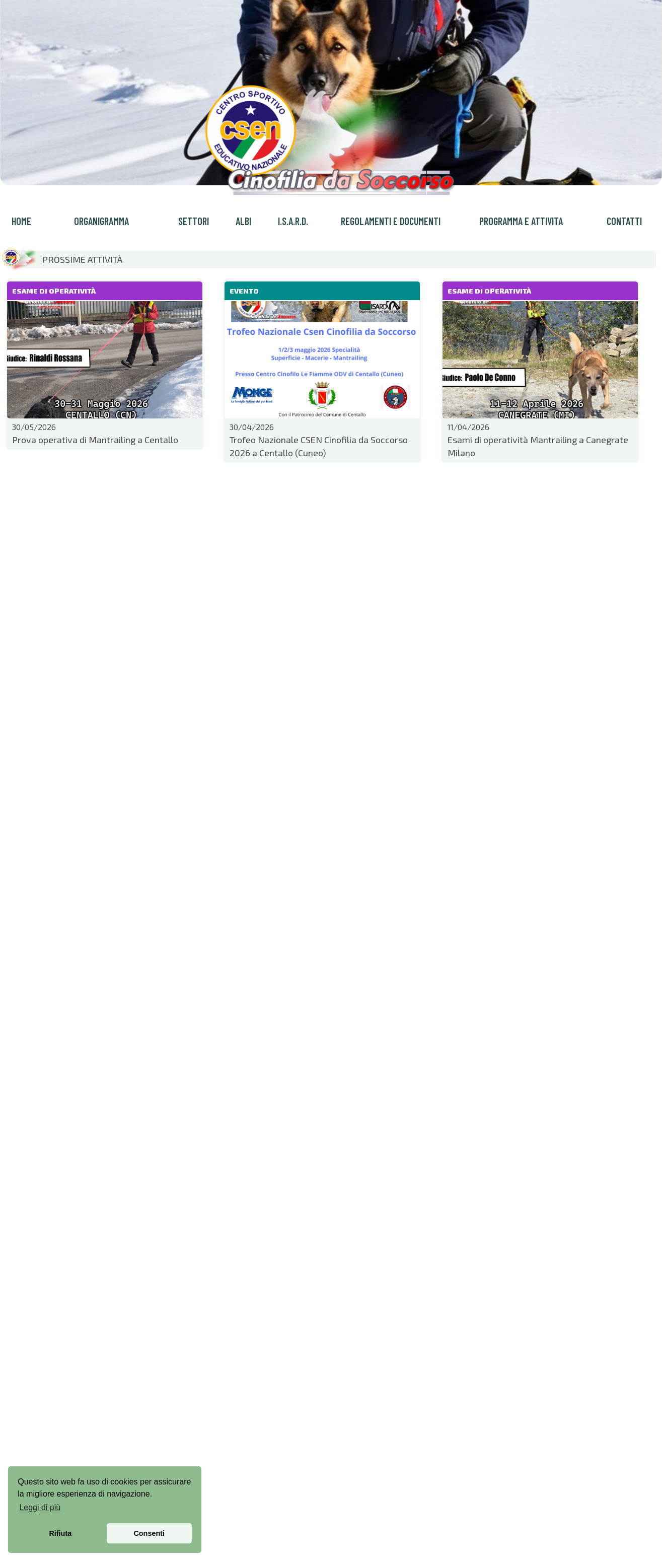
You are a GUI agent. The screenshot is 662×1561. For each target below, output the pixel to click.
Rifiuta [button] (60, 1533)
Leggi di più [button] (39, 1507)
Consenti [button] (149, 1533)
